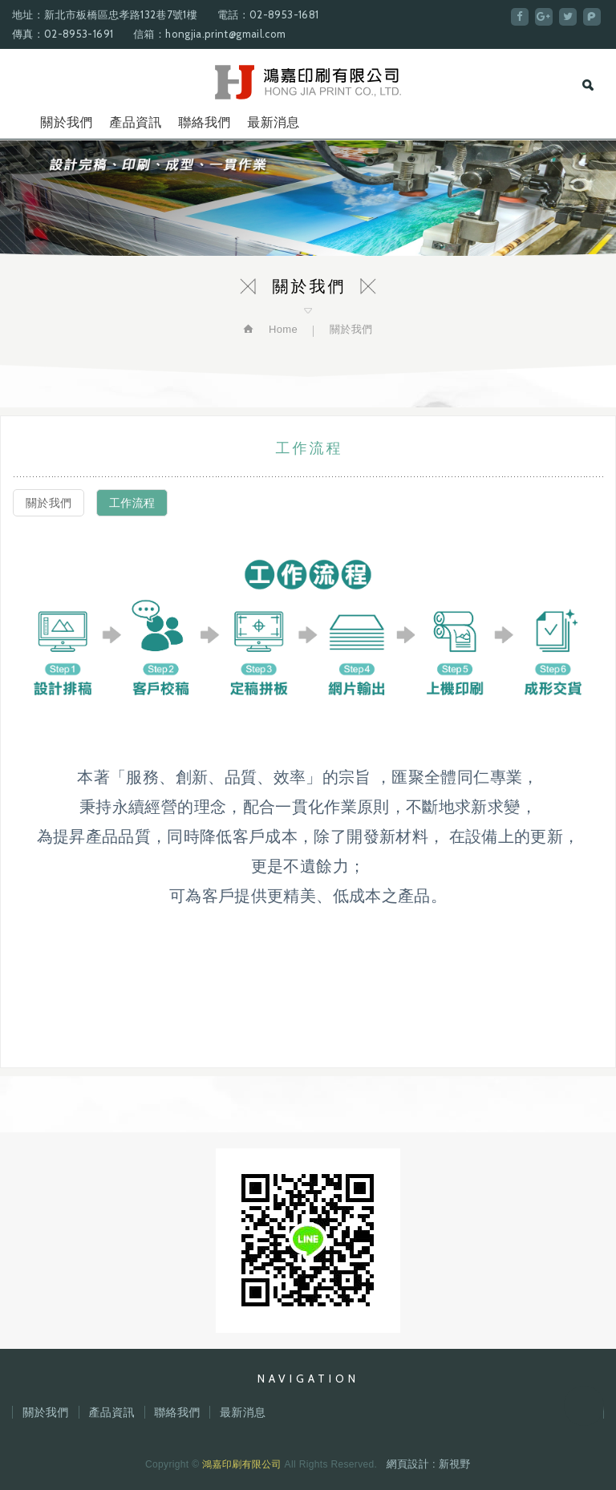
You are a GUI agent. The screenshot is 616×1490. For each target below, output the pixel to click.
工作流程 (132, 502)
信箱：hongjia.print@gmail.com (209, 33)
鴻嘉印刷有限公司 (308, 82)
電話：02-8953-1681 (267, 14)
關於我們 (66, 122)
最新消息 (273, 122)
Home (281, 329)
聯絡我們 (204, 122)
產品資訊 (135, 122)
